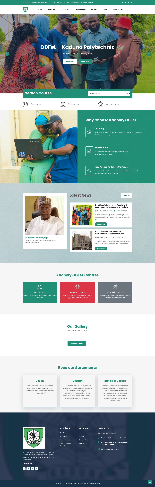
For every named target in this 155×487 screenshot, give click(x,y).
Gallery (81, 436)
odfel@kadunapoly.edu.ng (35, 3)
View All (126, 195)
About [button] (106, 10)
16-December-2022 (103, 237)
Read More (70, 61)
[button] (7, 54)
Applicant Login (65, 440)
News (81, 433)
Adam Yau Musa (120, 211)
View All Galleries (76, 343)
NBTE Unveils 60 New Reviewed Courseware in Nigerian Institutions (110, 232)
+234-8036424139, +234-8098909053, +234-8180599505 (71, 3)
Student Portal (84, 440)
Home (39, 10)
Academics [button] (66, 10)
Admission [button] (52, 10)
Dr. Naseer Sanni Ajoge (36, 237)
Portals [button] (94, 10)
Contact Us (118, 10)
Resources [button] (81, 10)
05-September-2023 (103, 211)
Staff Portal (83, 444)
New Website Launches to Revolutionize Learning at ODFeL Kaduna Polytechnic (112, 206)
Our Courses (64, 433)
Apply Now (85, 61)
